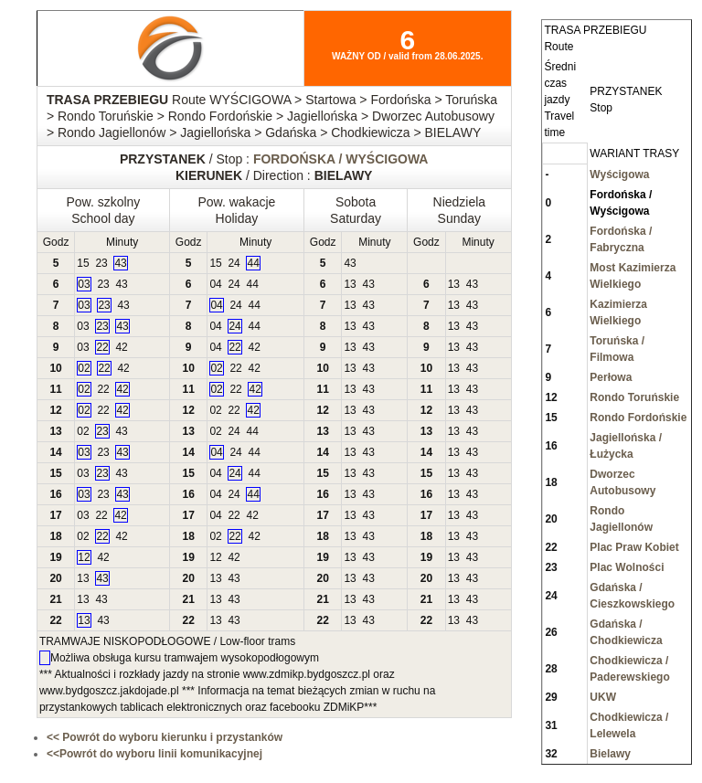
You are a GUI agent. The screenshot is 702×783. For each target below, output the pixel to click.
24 (233, 263)
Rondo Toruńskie (634, 397)
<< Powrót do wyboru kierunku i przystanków (164, 737)
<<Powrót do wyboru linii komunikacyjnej (154, 753)
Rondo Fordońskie (638, 417)
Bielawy (610, 753)
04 (215, 284)
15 (83, 263)
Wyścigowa (619, 174)
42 (121, 347)
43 (120, 263)
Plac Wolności (627, 567)
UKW (603, 697)
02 (84, 368)
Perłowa (611, 377)
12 (84, 557)
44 (253, 263)
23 (101, 263)
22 (102, 347)
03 (84, 284)
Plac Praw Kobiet (634, 547)
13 (350, 284)
